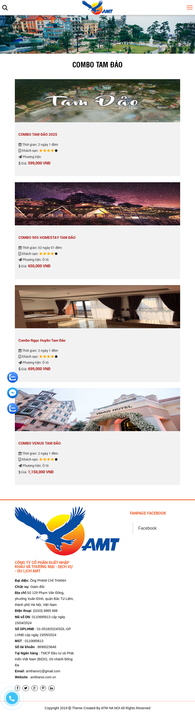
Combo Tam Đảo (97, 64)
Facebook (147, 528)
